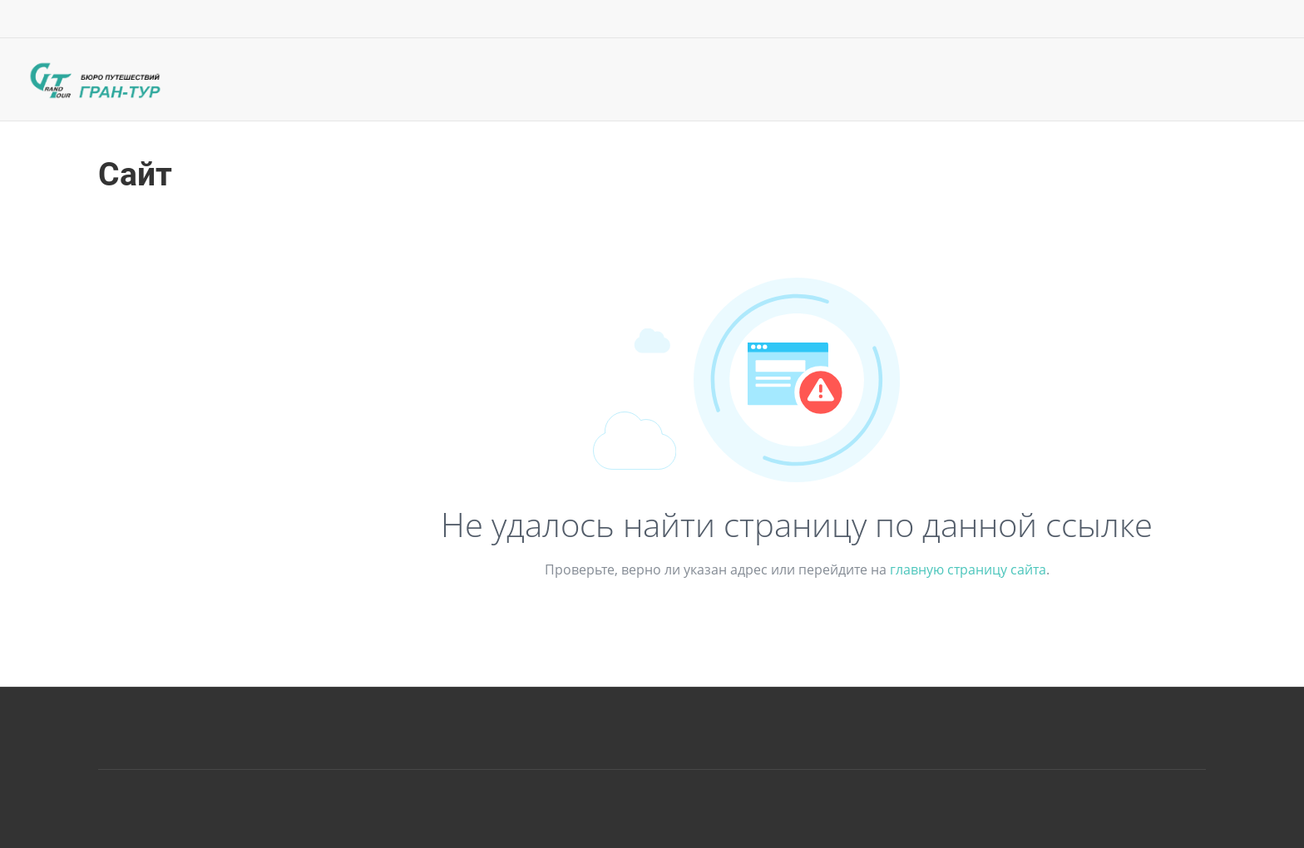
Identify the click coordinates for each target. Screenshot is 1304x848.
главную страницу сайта (968, 569)
